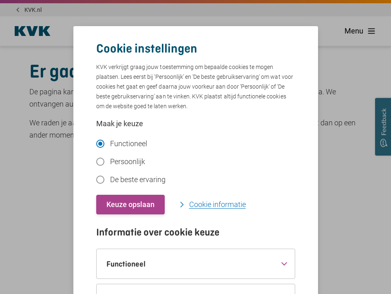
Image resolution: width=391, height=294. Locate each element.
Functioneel (121, 143)
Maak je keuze (119, 123)
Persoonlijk (120, 161)
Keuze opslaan (130, 204)
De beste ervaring (131, 179)
